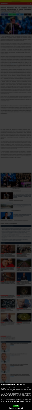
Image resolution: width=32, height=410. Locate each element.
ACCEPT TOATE (16, 405)
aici (30, 392)
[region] (16, 396)
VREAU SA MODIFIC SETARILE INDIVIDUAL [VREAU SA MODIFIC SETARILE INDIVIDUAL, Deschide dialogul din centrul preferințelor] (16, 408)
